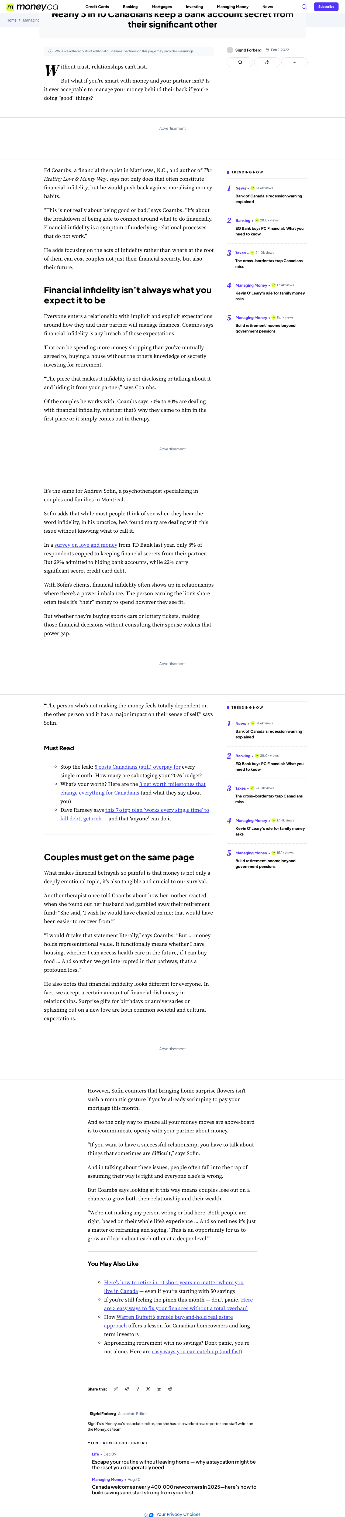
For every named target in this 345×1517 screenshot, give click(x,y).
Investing (196, 6)
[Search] (304, 6)
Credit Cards (99, 6)
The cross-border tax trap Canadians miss (269, 263)
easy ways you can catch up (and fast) (197, 1351)
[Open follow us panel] (294, 62)
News (268, 6)
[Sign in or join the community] (326, 6)
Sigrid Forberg (248, 49)
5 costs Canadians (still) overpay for (138, 767)
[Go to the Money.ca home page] (32, 6)
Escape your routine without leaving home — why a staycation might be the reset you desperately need (174, 1464)
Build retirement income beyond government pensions (265, 328)
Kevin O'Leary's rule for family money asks (270, 295)
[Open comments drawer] (240, 62)
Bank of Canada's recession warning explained (269, 198)
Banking (132, 6)
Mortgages (164, 6)
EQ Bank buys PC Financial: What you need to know (269, 231)
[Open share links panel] (267, 62)
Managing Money (235, 6)
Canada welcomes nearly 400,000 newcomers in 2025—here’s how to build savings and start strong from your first (174, 1489)
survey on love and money (85, 545)
